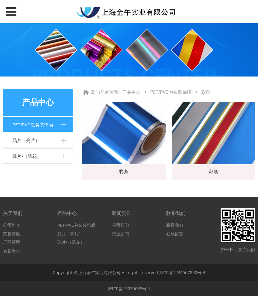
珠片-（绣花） (26, 156)
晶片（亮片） (26, 140)
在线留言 (174, 233)
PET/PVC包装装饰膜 (32, 124)
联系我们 (174, 225)
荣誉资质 (11, 233)
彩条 (124, 171)
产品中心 (131, 92)
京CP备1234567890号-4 (182, 272)
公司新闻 (120, 225)
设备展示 (11, 250)
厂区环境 (11, 242)
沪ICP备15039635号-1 (129, 288)
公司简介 (11, 225)
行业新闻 (120, 233)
